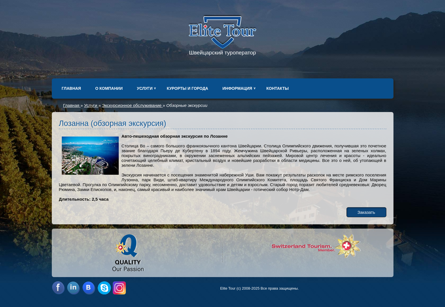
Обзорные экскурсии (186, 105)
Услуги (145, 88)
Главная (71, 88)
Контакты (277, 88)
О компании (108, 88)
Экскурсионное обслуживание (132, 105)
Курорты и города (187, 88)
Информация (237, 88)
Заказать (366, 212)
